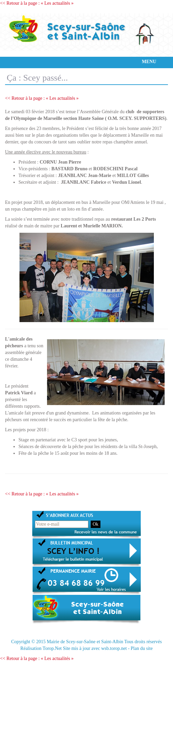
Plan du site (142, 648)
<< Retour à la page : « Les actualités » (37, 3)
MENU (149, 61)
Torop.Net (52, 648)
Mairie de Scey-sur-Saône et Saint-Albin (85, 641)
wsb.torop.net (114, 648)
